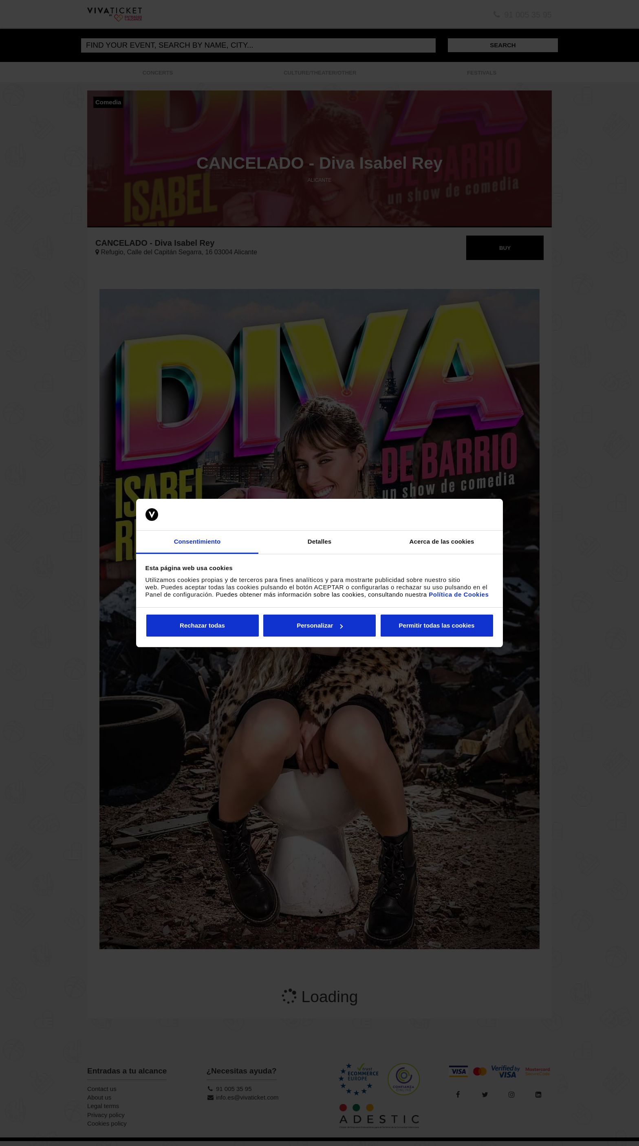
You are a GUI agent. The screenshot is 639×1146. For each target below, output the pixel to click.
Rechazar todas (202, 625)
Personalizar (320, 625)
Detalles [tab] (319, 541)
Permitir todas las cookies (437, 625)
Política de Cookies (459, 594)
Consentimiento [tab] (197, 541)
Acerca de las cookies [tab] (442, 541)
